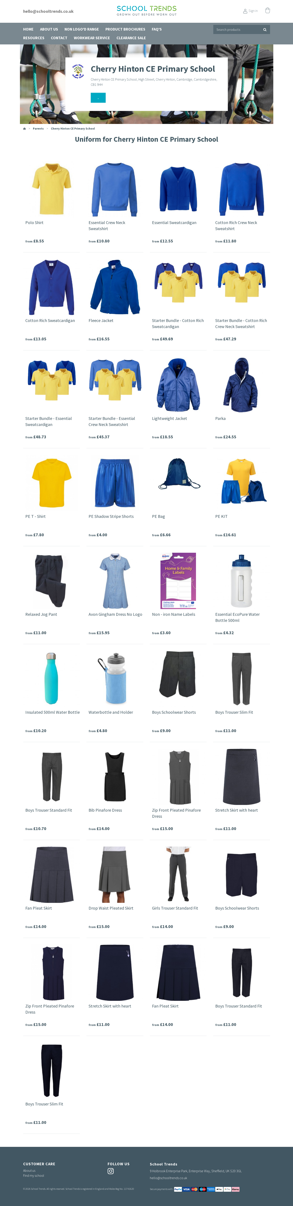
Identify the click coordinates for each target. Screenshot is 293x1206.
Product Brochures (125, 29)
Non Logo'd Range (82, 29)
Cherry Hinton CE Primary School (73, 128)
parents (38, 128)
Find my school (33, 1175)
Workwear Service (92, 37)
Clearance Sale (131, 37)
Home (28, 29)
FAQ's (157, 29)
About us (49, 29)
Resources (33, 37)
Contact (59, 37)
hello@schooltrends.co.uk (48, 11)
